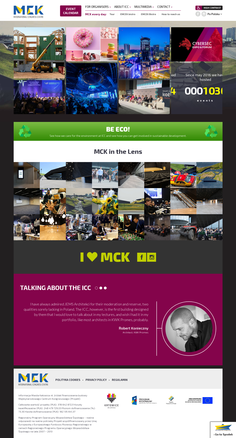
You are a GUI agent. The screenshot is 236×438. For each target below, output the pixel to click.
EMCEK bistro (127, 14)
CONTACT (165, 6)
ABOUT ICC (122, 6)
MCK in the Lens (118, 151)
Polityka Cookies (67, 379)
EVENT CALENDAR (70, 11)
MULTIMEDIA (144, 6)
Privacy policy (96, 379)
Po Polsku (213, 14)
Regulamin (120, 379)
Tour (112, 14)
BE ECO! (118, 129)
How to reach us (171, 14)
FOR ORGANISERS (98, 6)
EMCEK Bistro (148, 14)
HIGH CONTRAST (212, 7)
